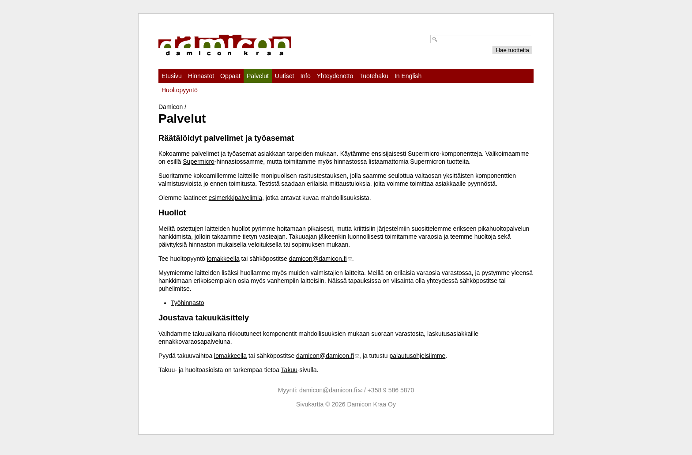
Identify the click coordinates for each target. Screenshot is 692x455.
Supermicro (198, 161)
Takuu (289, 369)
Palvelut (258, 75)
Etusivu (172, 75)
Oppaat (230, 75)
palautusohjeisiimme (418, 355)
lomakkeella (223, 258)
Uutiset (284, 75)
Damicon (170, 106)
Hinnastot (201, 75)
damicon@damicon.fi (318, 258)
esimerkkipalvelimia (235, 197)
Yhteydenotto (335, 75)
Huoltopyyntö (180, 90)
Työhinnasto (187, 302)
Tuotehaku (373, 75)
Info (305, 75)
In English (408, 75)
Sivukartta (309, 404)
